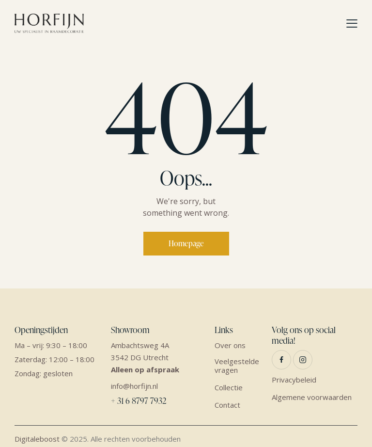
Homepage (186, 243)
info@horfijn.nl (134, 386)
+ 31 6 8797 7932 (138, 401)
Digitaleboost (37, 439)
